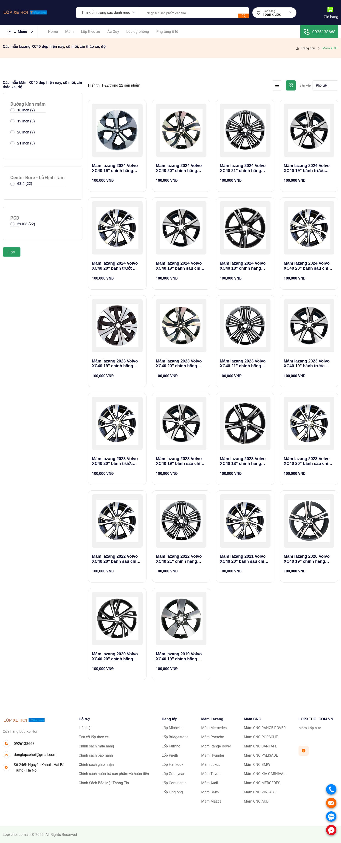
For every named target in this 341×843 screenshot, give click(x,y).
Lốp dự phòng (137, 31)
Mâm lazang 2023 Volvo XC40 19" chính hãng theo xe (115, 364)
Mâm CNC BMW (257, 764)
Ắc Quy (113, 31)
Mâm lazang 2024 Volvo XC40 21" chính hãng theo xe (243, 168)
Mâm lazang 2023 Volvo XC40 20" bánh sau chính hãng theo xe (308, 461)
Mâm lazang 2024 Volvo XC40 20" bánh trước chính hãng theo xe (115, 266)
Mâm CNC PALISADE (261, 755)
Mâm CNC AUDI (257, 801)
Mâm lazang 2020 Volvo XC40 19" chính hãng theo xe (307, 559)
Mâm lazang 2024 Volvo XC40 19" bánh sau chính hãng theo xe (181, 266)
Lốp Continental (174, 783)
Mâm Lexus (210, 764)
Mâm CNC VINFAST (260, 792)
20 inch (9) (26, 132)
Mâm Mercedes (214, 728)
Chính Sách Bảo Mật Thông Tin (104, 783)
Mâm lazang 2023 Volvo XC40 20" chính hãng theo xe (179, 364)
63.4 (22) (24, 183)
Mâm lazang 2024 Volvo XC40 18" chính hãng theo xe (243, 266)
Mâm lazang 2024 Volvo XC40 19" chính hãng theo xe (115, 168)
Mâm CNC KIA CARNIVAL (264, 774)
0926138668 (319, 31)
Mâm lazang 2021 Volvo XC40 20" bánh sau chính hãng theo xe (244, 559)
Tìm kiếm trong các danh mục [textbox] (106, 12)
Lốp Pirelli (170, 755)
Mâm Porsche (212, 737)
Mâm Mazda (211, 801)
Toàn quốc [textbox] (272, 14)
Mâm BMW (210, 792)
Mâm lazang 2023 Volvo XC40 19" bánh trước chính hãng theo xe (307, 364)
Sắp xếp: (305, 85)
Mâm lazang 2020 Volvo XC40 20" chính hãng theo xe (115, 657)
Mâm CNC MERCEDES (262, 783)
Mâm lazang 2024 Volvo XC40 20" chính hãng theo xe (179, 168)
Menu (20, 31)
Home (53, 31)
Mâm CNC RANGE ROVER (265, 728)
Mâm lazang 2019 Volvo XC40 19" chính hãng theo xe (179, 657)
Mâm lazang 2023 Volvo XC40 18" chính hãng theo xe (243, 461)
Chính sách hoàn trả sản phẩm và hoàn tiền (114, 774)
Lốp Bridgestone (175, 737)
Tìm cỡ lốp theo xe (94, 737)
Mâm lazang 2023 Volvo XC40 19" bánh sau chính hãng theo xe (181, 461)
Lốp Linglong (172, 792)
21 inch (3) (26, 143)
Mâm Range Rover (216, 746)
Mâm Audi (209, 783)
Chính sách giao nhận (96, 764)
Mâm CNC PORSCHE (261, 737)
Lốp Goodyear (173, 774)
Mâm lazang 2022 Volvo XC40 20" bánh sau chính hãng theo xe (116, 559)
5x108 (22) (26, 224)
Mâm (69, 31)
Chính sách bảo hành (96, 755)
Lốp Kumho (171, 746)
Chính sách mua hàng (96, 746)
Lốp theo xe (90, 31)
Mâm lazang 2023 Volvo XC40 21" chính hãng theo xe (243, 364)
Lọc (11, 252)
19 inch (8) (26, 121)
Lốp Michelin (172, 728)
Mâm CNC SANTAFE (260, 746)
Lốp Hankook (172, 764)
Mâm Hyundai (212, 755)
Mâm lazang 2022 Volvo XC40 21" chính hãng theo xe (179, 559)
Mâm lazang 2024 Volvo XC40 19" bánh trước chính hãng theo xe (307, 168)
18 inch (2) (26, 110)
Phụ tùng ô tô (167, 31)
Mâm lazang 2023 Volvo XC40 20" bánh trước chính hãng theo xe (115, 461)
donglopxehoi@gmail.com (35, 754)
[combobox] (107, 12)
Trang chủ (305, 48)
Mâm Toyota (211, 774)
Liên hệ (84, 728)
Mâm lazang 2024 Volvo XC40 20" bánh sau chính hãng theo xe (308, 266)
